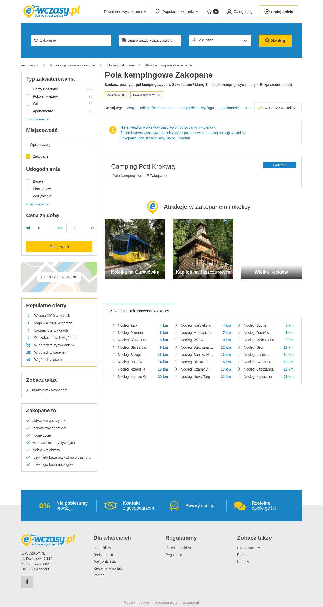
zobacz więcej (37, 119)
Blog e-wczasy (248, 548)
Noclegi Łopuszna (258, 377)
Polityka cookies (178, 548)
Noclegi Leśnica (256, 355)
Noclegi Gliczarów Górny (134, 347)
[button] (125, 11)
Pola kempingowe (146, 95)
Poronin (184, 138)
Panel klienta (103, 548)
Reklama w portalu (108, 568)
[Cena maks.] (77, 228)
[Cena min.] (44, 228)
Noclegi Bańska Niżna (197, 355)
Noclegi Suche (255, 325)
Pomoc (98, 575)
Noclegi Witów (192, 340)
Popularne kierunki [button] (177, 11)
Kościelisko (155, 138)
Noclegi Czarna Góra (260, 362)
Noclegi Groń (254, 347)
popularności (229, 108)
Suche (171, 138)
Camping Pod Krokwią (143, 166)
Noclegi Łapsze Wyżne (134, 377)
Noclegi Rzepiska (131, 369)
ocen (248, 108)
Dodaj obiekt (103, 555)
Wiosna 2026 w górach (52, 316)
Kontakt (243, 562)
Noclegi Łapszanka (259, 369)
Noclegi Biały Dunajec (134, 340)
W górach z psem (48, 360)
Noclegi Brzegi (129, 355)
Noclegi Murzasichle (196, 333)
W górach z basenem (50, 352)
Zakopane (116, 95)
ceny (131, 108)
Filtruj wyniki (59, 247)
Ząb (141, 138)
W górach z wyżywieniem (54, 345)
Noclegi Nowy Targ (195, 377)
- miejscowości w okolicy (139, 311)
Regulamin (173, 555)
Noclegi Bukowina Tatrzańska (197, 347)
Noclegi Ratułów (256, 333)
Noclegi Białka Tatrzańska (197, 362)
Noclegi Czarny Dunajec (197, 369)
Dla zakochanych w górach (55, 338)
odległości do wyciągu (197, 108)
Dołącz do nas (104, 562)
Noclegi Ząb (127, 325)
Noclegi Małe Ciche (259, 340)
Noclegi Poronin (130, 333)
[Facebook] (27, 582)
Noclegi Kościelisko (196, 325)
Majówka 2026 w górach (53, 323)
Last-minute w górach (51, 330)
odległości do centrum (157, 108)
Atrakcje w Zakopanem (49, 390)
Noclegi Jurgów (130, 362)
